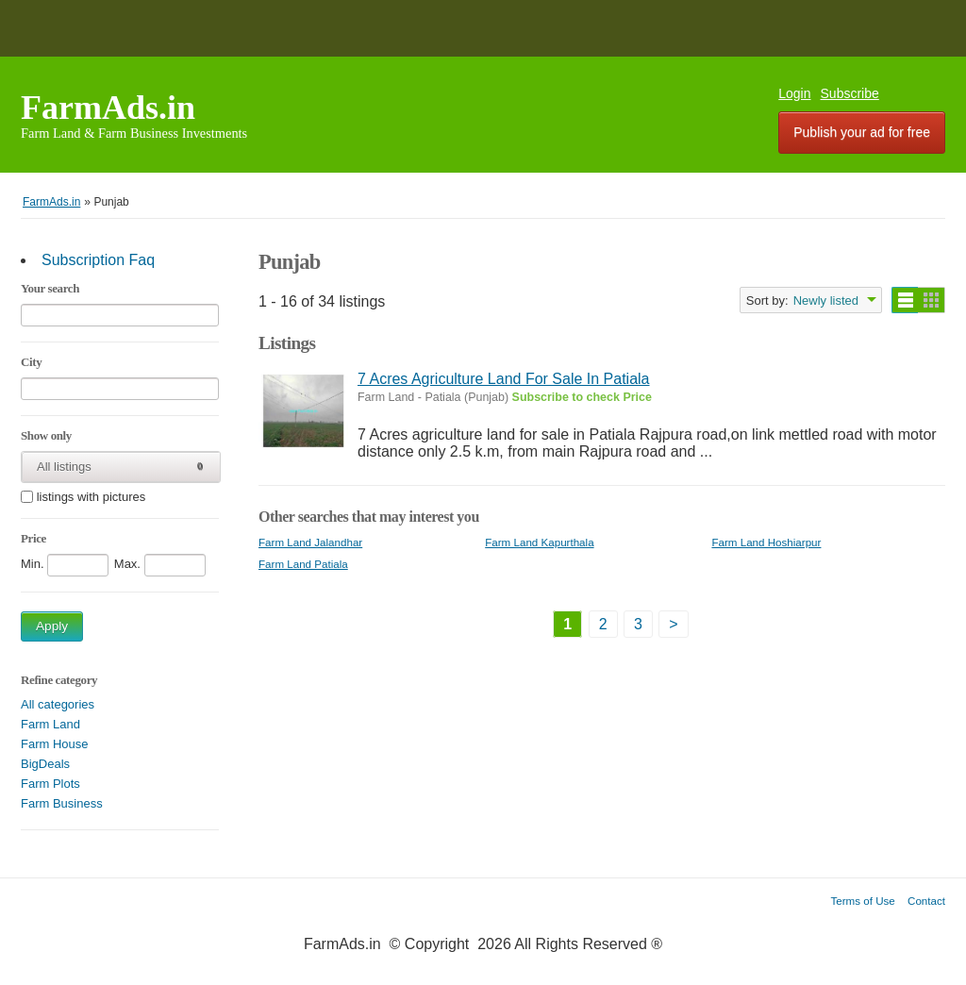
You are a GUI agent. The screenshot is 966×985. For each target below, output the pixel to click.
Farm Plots (50, 783)
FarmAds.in (108, 107)
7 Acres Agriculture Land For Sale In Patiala (504, 379)
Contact (926, 900)
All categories (57, 704)
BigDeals (45, 764)
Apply (52, 626)
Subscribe (850, 93)
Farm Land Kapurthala (539, 542)
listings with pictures (91, 498)
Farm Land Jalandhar (310, 542)
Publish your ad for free (861, 132)
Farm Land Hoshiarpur (766, 542)
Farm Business (62, 803)
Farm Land (50, 724)
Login (794, 93)
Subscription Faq (98, 260)
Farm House (55, 744)
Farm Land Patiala (303, 564)
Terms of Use (863, 900)
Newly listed (825, 300)
